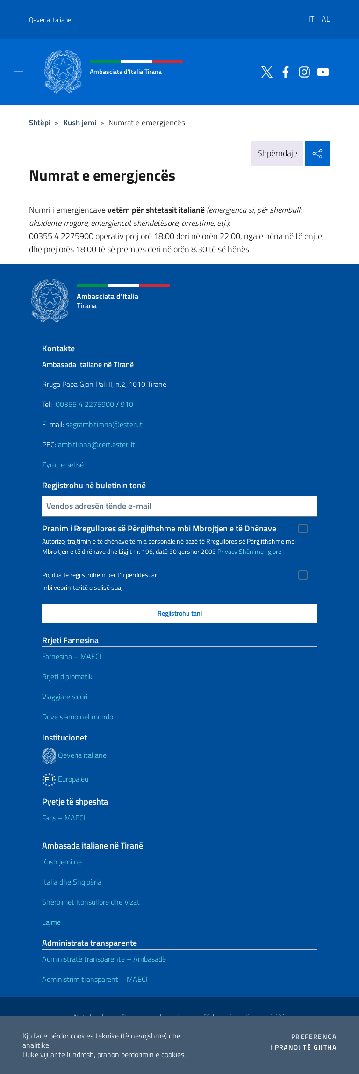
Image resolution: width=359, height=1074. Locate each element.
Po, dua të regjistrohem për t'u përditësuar (99, 575)
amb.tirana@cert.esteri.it (96, 444)
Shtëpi (39, 122)
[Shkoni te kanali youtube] (320, 71)
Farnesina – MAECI (71, 656)
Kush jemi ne (62, 861)
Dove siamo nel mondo (77, 716)
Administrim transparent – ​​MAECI (95, 979)
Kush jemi (79, 122)
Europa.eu (65, 778)
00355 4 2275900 (85, 404)
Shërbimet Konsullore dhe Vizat (91, 901)
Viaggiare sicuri (64, 696)
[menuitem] (315, 15)
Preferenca (314, 1036)
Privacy (227, 551)
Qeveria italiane (50, 19)
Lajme (51, 922)
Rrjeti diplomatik (67, 676)
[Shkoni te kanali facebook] (283, 71)
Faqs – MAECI (64, 817)
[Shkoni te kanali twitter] (264, 71)
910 (127, 404)
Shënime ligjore (260, 551)
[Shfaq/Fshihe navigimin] (18, 71)
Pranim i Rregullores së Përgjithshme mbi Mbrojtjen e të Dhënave (159, 528)
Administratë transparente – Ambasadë (104, 959)
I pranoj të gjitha (303, 1047)
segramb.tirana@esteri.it (104, 424)
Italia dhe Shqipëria (71, 881)
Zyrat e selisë (63, 464)
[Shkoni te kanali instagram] (302, 71)
